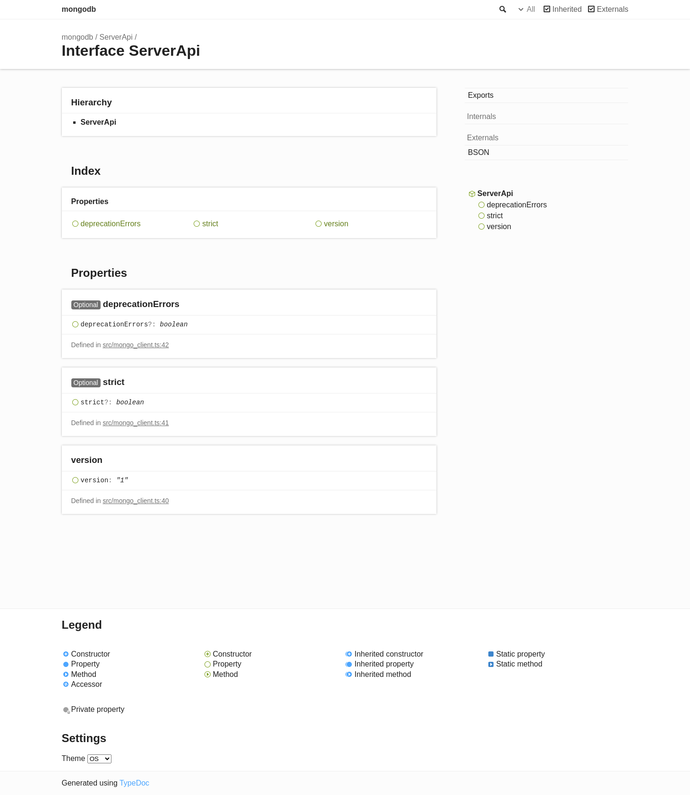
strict (210, 224)
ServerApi (116, 37)
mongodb (79, 9)
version (336, 224)
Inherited (567, 9)
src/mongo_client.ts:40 (135, 500)
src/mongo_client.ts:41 (135, 423)
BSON (478, 152)
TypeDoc (134, 783)
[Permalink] (188, 305)
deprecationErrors (111, 224)
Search (502, 9)
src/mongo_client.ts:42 (135, 345)
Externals (613, 9)
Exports (481, 95)
